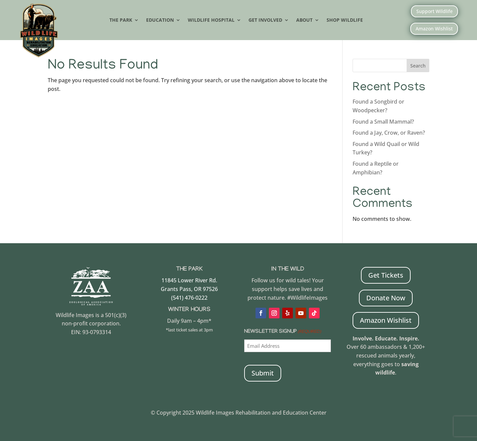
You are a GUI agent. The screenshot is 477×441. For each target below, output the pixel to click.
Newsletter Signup (282, 332)
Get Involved (265, 20)
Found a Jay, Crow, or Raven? (389, 132)
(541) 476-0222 (189, 297)
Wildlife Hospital (211, 20)
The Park (120, 20)
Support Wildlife (434, 11)
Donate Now (385, 297)
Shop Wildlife (345, 20)
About (304, 20)
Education (160, 20)
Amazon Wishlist (434, 28)
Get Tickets (385, 275)
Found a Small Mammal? (384, 121)
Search (418, 65)
